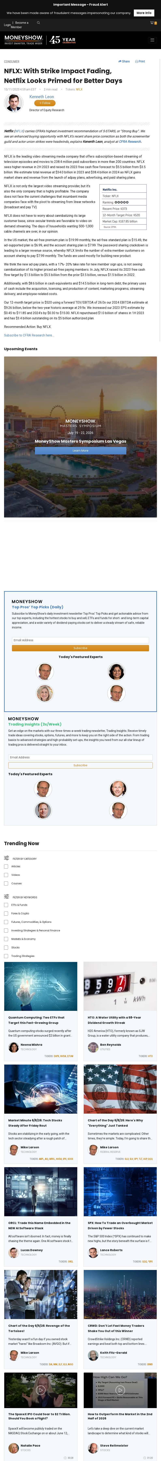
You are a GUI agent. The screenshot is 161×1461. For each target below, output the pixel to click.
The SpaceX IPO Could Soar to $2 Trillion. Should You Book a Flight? (39, 1416)
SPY (136, 1159)
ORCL (70, 1261)
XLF (60, 1364)
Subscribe (80, 648)
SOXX (70, 1159)
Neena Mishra (31, 1045)
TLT (140, 1159)
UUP (145, 1159)
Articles (15, 866)
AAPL (41, 1159)
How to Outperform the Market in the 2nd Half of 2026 (120, 1416)
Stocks (15, 947)
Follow (44, 103)
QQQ (150, 1159)
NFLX (79, 89)
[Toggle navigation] (152, 40)
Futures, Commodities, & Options (31, 922)
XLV (65, 1364)
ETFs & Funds (19, 905)
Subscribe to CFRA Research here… (29, 335)
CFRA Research (130, 142)
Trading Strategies (22, 956)
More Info (144, 13)
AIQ (46, 1159)
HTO (150, 1056)
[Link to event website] (80, 436)
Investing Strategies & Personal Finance (35, 930)
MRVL (52, 1159)
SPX (65, 1159)
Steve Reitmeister (114, 1446)
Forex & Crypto (20, 913)
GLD (127, 1159)
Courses (16, 883)
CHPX (56, 1056)
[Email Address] (80, 640)
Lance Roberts (111, 1250)
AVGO (70, 1364)
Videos (15, 875)
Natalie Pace (30, 1446)
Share (124, 61)
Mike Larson (30, 1147)
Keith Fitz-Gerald (113, 1353)
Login (7, 25)
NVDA (63, 1056)
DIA (50, 1364)
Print (140, 61)
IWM (55, 1364)
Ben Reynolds (110, 1045)
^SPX (150, 1261)
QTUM (70, 1056)
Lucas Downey (32, 1250)
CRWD (150, 1364)
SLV (131, 1159)
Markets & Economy (23, 939)
